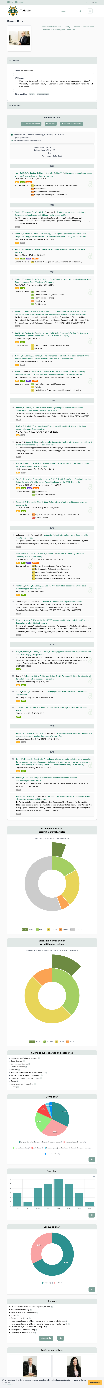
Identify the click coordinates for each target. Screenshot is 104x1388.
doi (17, 182)
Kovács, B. (34, 173)
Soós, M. (38, 279)
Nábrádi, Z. (39, 212)
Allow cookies (95, 1382)
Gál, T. (63, 479)
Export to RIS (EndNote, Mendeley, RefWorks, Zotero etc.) (37, 134)
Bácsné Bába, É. (43, 502)
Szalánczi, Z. (21, 502)
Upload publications (21, 137)
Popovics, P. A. (65, 333)
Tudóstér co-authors (31, 124)
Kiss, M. (42, 173)
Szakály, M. (39, 333)
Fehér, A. (19, 234)
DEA (22, 182)
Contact (19, 2)
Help (10, 2)
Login (85, 2)
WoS (28, 258)
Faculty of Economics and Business (79, 27)
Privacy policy (7, 1385)
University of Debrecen (51, 27)
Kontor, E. (39, 356)
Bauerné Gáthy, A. (33, 442)
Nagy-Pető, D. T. (22, 173)
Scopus (28, 182)
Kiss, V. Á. (60, 173)
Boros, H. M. (38, 234)
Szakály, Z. (50, 173)
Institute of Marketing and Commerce (59, 30)
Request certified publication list (26, 140)
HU (96, 2)
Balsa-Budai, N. (56, 279)
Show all (46, 1338)
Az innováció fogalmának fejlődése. (68, 601)
